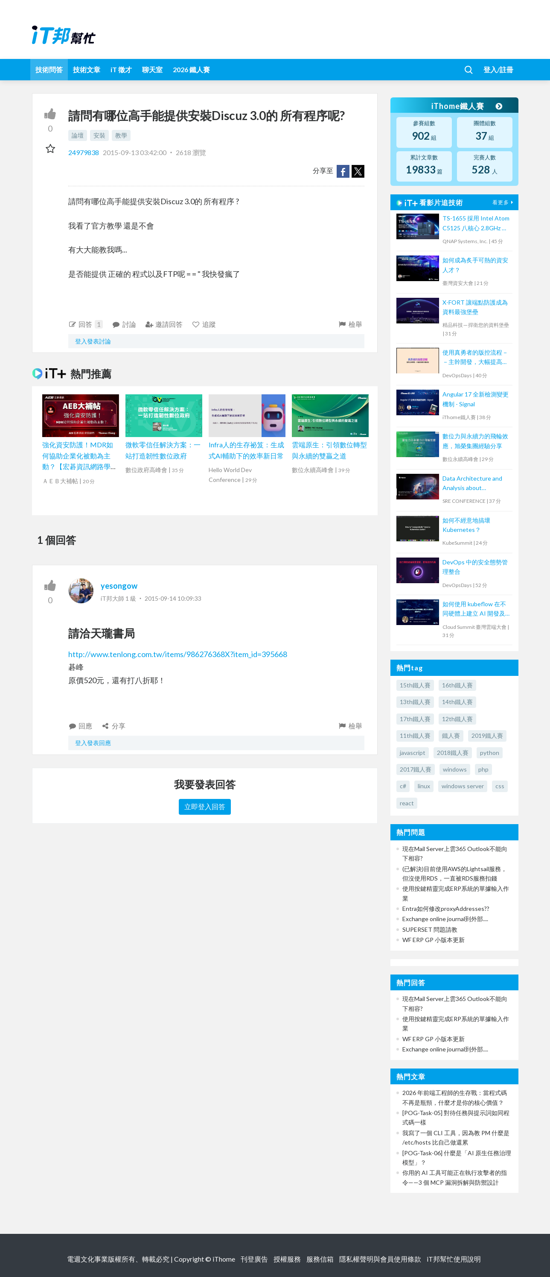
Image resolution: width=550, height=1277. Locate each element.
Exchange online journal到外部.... (445, 918)
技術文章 (86, 69)
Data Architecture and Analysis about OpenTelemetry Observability (472, 484)
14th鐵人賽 (457, 701)
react (407, 803)
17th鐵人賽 (415, 718)
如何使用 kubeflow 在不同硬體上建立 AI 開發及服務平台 (474, 609)
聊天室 (152, 69)
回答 (85, 324)
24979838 (84, 152)
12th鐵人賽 (457, 718)
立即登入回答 (204, 806)
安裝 (99, 135)
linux (424, 786)
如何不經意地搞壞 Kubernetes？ (466, 525)
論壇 (78, 135)
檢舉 (350, 324)
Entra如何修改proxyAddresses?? (445, 908)
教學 (121, 135)
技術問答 (49, 69)
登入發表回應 (93, 742)
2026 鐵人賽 (191, 69)
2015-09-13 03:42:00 (134, 152)
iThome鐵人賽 (466, 106)
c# (403, 786)
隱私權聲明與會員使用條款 (380, 1259)
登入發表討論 (93, 341)
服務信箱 (320, 1259)
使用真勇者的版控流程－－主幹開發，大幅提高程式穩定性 (475, 358)
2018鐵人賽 (453, 752)
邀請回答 (164, 324)
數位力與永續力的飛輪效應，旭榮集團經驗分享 (475, 440)
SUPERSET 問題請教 (429, 929)
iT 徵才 (121, 69)
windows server (463, 786)
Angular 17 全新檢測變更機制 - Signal (475, 398)
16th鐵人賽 (457, 685)
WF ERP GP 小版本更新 (433, 939)
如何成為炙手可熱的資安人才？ (475, 264)
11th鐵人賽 (415, 735)
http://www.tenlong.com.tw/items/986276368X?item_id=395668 (177, 654)
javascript (412, 752)
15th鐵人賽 (415, 685)
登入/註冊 (498, 69)
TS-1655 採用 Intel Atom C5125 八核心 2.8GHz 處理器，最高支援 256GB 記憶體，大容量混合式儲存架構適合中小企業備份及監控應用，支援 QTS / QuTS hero (475, 223)
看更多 (503, 202)
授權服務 (287, 1259)
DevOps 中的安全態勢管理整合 (475, 566)
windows (455, 769)
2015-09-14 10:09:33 (173, 598)
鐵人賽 (451, 735)
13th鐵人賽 (415, 701)
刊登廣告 (254, 1259)
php (483, 769)
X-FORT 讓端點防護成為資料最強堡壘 (475, 307)
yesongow (119, 585)
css (499, 786)
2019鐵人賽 (487, 735)
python (489, 752)
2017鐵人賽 (415, 769)
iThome (223, 1259)
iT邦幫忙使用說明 (454, 1259)
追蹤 (204, 324)
